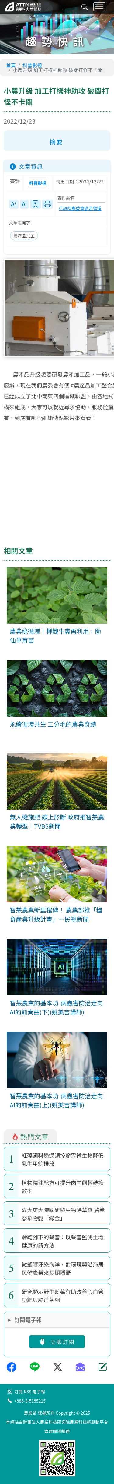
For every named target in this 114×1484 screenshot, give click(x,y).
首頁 (11, 65)
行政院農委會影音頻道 (80, 208)
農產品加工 (24, 236)
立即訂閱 (56, 1341)
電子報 (38, 1392)
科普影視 (32, 65)
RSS (27, 1392)
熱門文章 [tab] (30, 1136)
